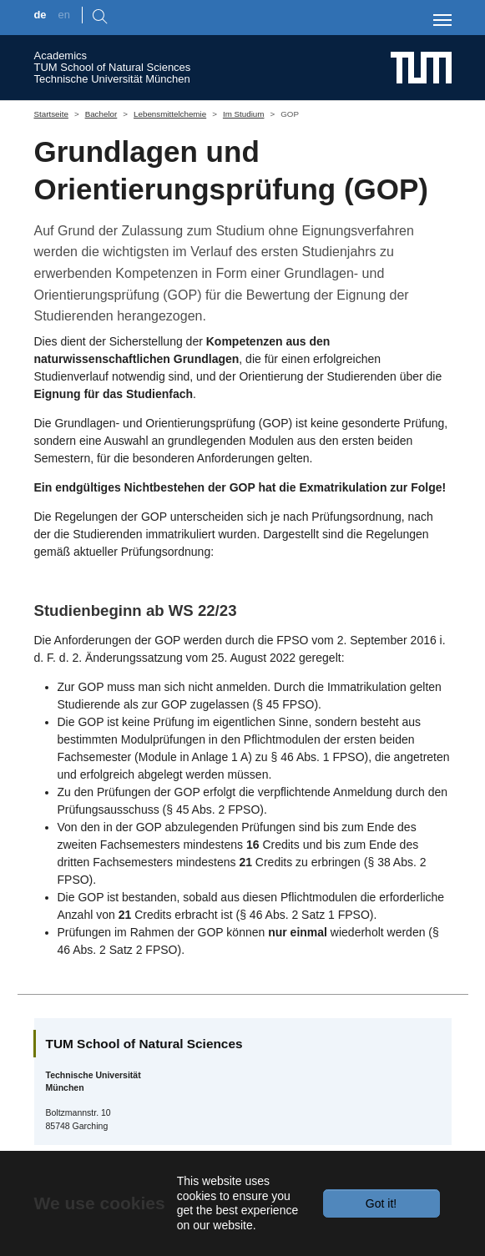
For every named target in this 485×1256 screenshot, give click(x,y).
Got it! (381, 1203)
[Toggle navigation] (442, 20)
